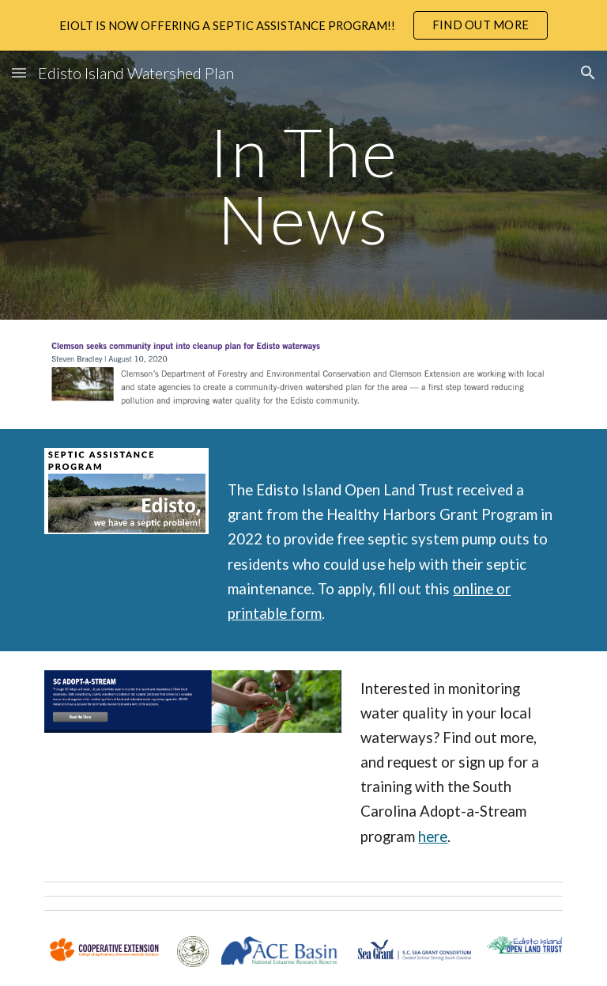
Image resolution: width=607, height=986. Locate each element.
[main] (303, 186)
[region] (303, 25)
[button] (19, 72)
